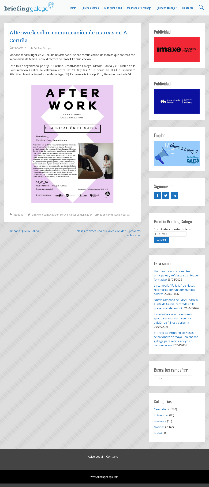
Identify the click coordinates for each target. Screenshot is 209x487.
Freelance (160, 421)
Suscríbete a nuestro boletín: (173, 229)
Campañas (161, 409)
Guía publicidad (113, 8)
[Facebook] (157, 195)
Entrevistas (161, 415)
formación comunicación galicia (112, 214)
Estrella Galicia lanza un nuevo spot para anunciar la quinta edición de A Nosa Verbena (173, 318)
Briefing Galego (42, 48)
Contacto (187, 8)
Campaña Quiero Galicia (21, 231)
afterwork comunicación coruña (50, 214)
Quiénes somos (90, 8)
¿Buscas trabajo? (166, 8)
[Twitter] (165, 195)
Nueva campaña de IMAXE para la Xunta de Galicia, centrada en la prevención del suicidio (176, 304)
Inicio (73, 8)
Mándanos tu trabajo (139, 8)
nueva (158, 433)
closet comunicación (80, 214)
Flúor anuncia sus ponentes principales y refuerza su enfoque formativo (176, 275)
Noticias (18, 214)
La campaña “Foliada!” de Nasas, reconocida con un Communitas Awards (175, 290)
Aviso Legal (95, 457)
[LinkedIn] (174, 195)
